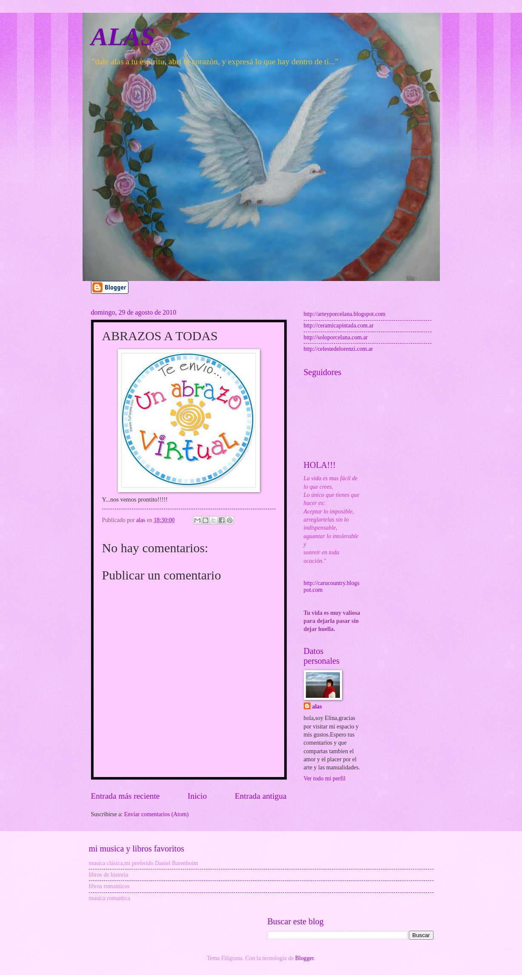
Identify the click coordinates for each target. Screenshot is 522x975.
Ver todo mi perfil (324, 778)
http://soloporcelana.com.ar (336, 337)
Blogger (304, 958)
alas (317, 706)
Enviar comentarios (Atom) (156, 814)
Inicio (197, 795)
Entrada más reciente (125, 795)
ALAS (123, 37)
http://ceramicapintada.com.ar (339, 325)
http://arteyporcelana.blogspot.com (344, 314)
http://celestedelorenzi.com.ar (338, 349)
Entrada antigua (261, 795)
